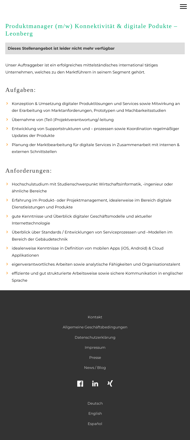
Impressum (95, 347)
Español (95, 424)
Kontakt (95, 317)
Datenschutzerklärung (95, 337)
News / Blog (95, 367)
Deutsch (95, 403)
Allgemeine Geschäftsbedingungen (95, 327)
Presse (95, 357)
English (95, 413)
